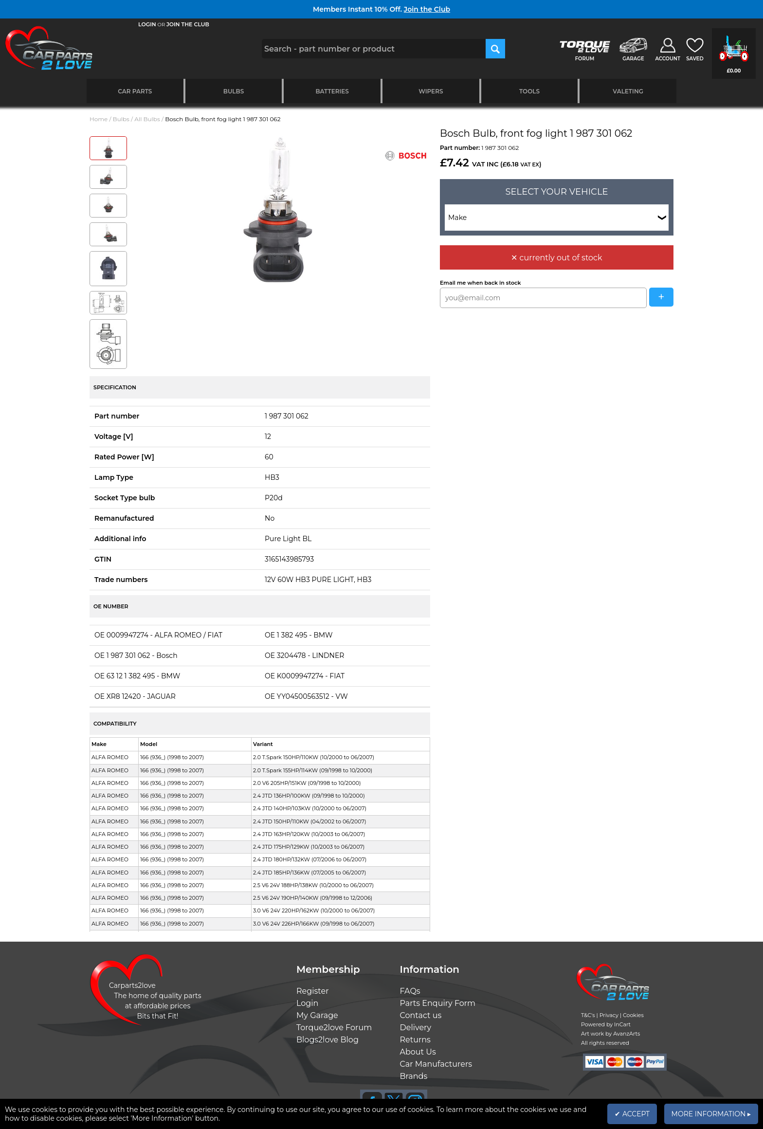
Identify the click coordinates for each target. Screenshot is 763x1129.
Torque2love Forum (334, 1027)
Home (99, 119)
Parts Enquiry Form (438, 1003)
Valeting (628, 91)
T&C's (588, 1015)
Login (307, 1003)
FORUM (584, 58)
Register (312, 991)
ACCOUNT (667, 58)
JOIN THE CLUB (187, 24)
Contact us (421, 1015)
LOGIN (147, 24)
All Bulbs (147, 119)
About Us (418, 1051)
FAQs (410, 991)
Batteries (332, 91)
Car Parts (135, 91)
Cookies (633, 1015)
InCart (622, 1024)
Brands (414, 1076)
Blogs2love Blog (327, 1039)
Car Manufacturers (436, 1064)
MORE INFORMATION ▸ (711, 1114)
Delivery (416, 1027)
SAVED (695, 58)
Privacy (609, 1015)
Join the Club (427, 9)
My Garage (317, 1015)
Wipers (430, 91)
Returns (415, 1039)
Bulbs (233, 91)
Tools (529, 91)
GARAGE (633, 58)
